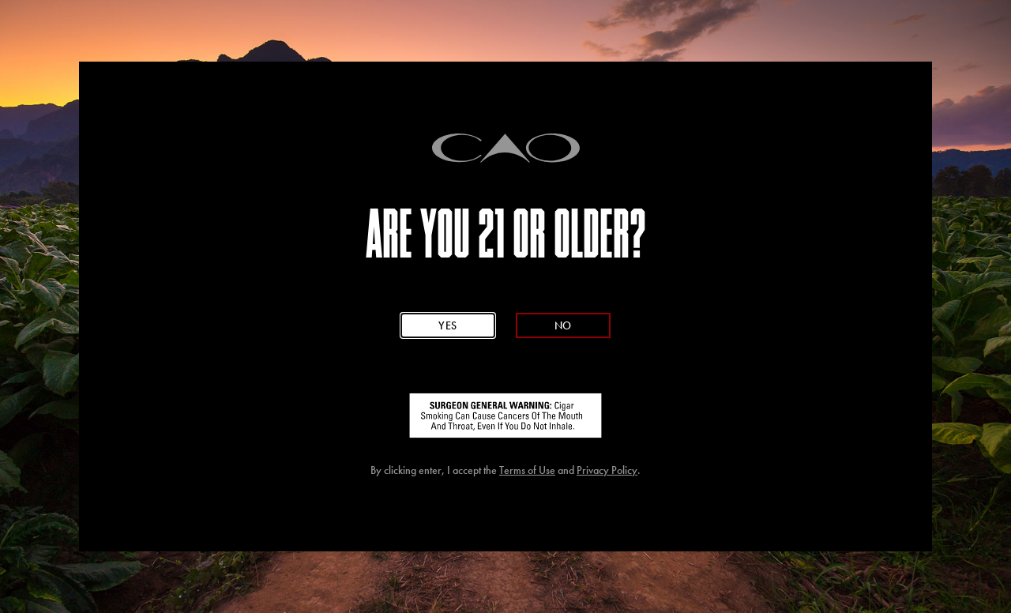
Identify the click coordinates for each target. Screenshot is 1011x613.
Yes (447, 325)
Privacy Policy (607, 470)
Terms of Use (527, 470)
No (563, 325)
